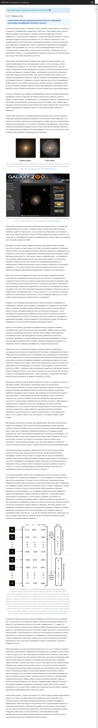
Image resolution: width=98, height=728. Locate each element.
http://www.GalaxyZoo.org (31, 169)
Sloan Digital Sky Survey (49, 169)
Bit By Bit (15, 2)
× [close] (67, 10)
